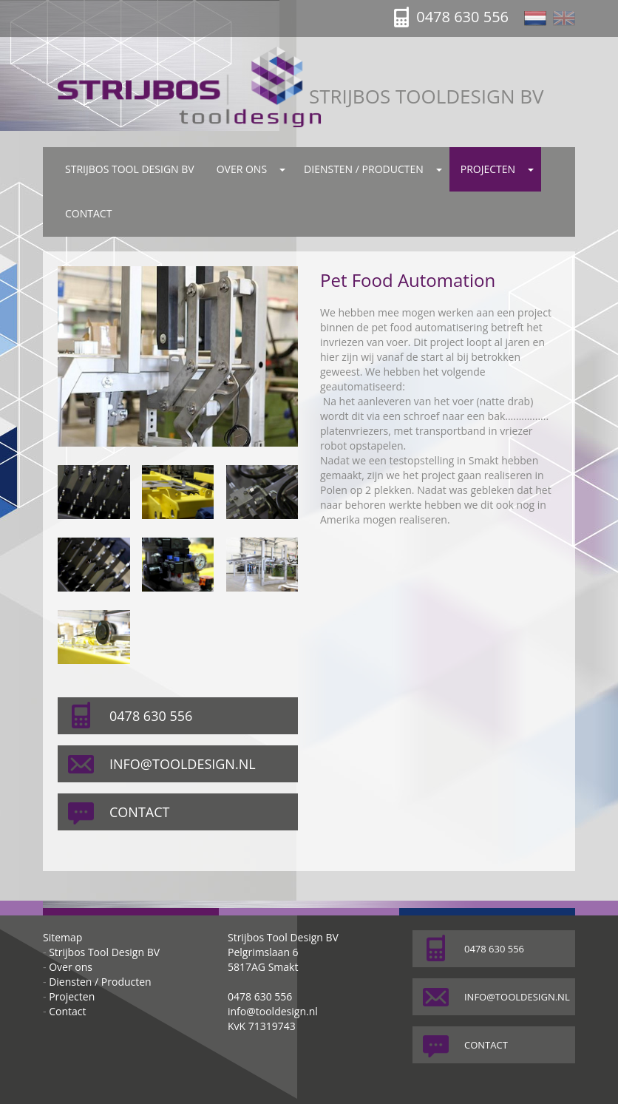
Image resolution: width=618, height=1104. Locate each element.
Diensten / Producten (364, 169)
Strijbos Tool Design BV (129, 169)
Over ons (242, 169)
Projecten (488, 169)
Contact (88, 213)
